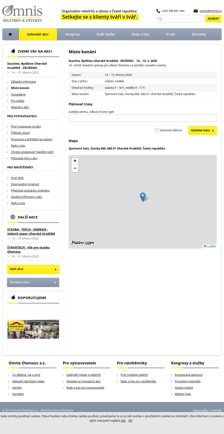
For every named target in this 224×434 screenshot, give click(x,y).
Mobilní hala (183, 394)
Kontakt (217, 410)
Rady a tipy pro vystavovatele (85, 388)
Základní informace (23, 82)
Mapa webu (200, 410)
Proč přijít (17, 178)
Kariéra (17, 388)
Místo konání (20, 88)
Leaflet (210, 246)
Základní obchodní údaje (28, 381)
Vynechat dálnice (171, 130)
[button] (143, 197)
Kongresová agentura (189, 375)
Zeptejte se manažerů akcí (83, 381)
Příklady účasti (20, 133)
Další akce (16, 269)
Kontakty (18, 394)
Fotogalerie (18, 94)
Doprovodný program (25, 184)
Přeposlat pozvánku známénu (30, 190)
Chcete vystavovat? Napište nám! (32, 152)
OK (130, 421)
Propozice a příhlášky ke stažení (31, 139)
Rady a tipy (18, 146)
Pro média (17, 101)
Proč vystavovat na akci (26, 126)
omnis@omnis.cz (211, 11)
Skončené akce (20, 282)
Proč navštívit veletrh (134, 375)
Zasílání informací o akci (26, 197)
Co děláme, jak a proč (26, 375)
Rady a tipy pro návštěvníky (138, 381)
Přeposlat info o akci (24, 158)
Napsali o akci (20, 107)
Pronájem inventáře (187, 381)
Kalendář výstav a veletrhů (83, 375)
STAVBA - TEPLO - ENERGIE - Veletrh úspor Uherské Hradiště (31, 231)
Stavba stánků (184, 388)
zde (123, 421)
